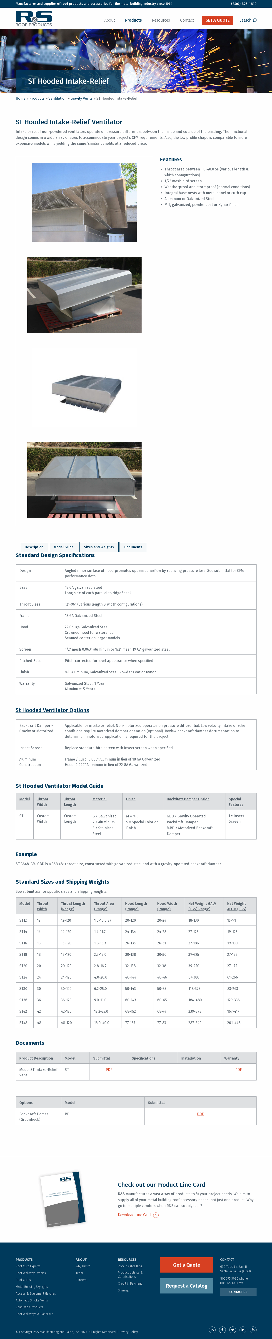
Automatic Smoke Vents (32, 1300)
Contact (187, 20)
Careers (81, 1280)
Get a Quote (186, 1265)
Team (79, 1273)
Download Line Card (138, 1215)
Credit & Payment (130, 1284)
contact (227, 1260)
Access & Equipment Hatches (36, 1294)
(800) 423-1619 (244, 4)
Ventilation (57, 98)
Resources (161, 20)
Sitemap (123, 1290)
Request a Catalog (186, 1286)
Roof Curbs (23, 1280)
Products (133, 20)
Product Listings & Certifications (130, 1275)
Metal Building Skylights (32, 1287)
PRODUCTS (24, 1260)
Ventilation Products (29, 1307)
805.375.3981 (229, 1283)
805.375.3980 (229, 1279)
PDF (109, 1070)
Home (20, 98)
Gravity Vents (81, 98)
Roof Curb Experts (28, 1266)
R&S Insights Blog (130, 1266)
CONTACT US (238, 1292)
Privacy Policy (128, 1332)
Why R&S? (83, 1266)
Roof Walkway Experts (31, 1273)
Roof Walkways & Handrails (34, 1314)
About (109, 20)
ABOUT (81, 1260)
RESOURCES (127, 1260)
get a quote (217, 20)
